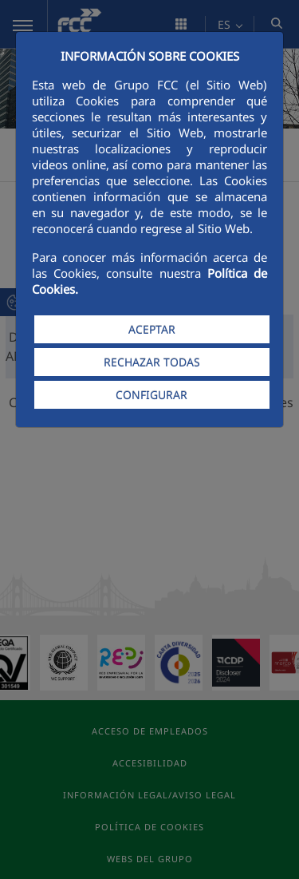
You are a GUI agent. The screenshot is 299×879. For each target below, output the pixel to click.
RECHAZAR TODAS (152, 362)
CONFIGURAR (151, 394)
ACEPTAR (151, 329)
